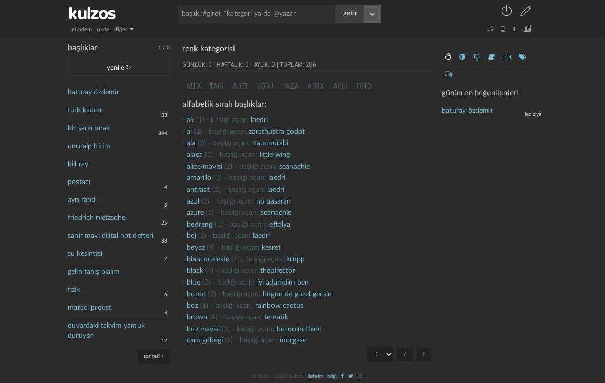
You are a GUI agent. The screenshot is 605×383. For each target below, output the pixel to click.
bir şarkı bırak (89, 128)
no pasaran (273, 201)
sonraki (154, 356)
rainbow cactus (279, 305)
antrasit (198, 189)
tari (217, 86)
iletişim (315, 376)
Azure (195, 212)
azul (193, 201)
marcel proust (89, 307)
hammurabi (270, 143)
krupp (295, 259)
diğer (124, 29)
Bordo (196, 294)
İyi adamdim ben (283, 282)
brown (197, 317)
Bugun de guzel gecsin (297, 294)
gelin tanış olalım (94, 271)
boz (192, 305)
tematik (276, 317)
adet (240, 86)
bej (191, 235)
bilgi (331, 376)
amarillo (199, 178)
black (195, 270)
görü (265, 86)
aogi (340, 86)
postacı (79, 182)
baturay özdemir (93, 92)
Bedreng (199, 224)
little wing (275, 154)
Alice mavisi (204, 166)
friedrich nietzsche (96, 217)
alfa (193, 86)
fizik (74, 289)
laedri (259, 120)
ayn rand (81, 200)
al (189, 131)
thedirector (277, 270)
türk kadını (84, 110)
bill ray (78, 164)
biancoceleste (208, 259)
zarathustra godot (277, 131)
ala (191, 143)
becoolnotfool (299, 329)
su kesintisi (85, 253)
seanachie (294, 166)
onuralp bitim (89, 146)
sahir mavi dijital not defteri (110, 235)
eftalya (279, 224)
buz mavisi (203, 329)
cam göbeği (205, 340)
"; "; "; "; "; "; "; (380, 354)
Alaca (195, 154)
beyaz (196, 247)
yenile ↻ (119, 68)
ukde (103, 29)
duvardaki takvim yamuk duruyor (106, 330)
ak (190, 120)
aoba (315, 86)
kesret (271, 247)
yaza (290, 86)
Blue (193, 282)
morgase (293, 340)
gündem (82, 29)
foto (364, 86)
